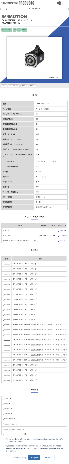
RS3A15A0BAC (9, 305)
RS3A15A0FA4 (9, 346)
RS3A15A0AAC (9, 275)
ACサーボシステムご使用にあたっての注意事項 (20, 431)
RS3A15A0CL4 (9, 335)
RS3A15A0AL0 (9, 280)
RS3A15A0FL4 (9, 356)
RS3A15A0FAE (9, 351)
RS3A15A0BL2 (9, 315)
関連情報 (42, 86)
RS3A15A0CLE (9, 341)
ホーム (4, 9)
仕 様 (4, 86)
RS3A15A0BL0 (9, 310)
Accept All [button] (34, 458)
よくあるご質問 (9, 415)
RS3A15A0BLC (9, 320)
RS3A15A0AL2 (9, 285)
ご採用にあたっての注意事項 (14, 426)
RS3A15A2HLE (9, 381)
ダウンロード (64, 242)
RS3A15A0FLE (9, 361)
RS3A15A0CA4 (9, 325)
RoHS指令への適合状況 (12, 420)
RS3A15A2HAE (9, 371)
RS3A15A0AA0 (9, 265)
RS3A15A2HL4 (9, 376)
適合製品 (31, 86)
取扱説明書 (8, 404)
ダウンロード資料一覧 (17, 86)
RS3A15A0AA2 (9, 270)
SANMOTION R (34, 9)
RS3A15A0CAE (9, 330)
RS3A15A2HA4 (9, 366)
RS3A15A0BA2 (9, 300)
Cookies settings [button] (20, 458)
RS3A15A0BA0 (9, 295)
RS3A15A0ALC (9, 290)
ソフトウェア (9, 399)
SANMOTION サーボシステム (18, 9)
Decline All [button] (48, 458)
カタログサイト (9, 410)
